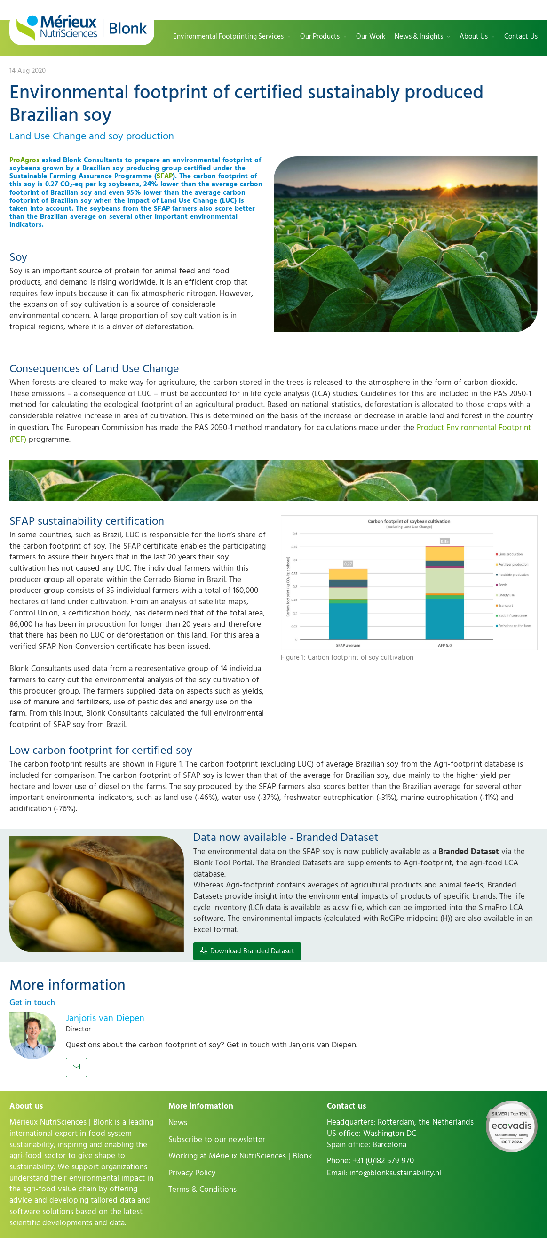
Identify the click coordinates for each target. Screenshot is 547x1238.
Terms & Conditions (202, 1189)
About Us (474, 37)
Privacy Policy (191, 1173)
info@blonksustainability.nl (395, 1173)
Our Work (370, 37)
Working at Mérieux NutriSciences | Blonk (240, 1156)
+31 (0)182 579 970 (383, 1160)
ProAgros (24, 160)
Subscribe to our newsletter (216, 1139)
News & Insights (419, 37)
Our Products (320, 37)
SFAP (165, 176)
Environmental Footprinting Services (228, 37)
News (177, 1122)
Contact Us (521, 37)
